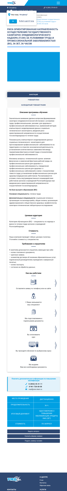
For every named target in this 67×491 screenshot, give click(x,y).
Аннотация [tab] (33, 94)
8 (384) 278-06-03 (51, 7)
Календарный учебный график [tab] (33, 105)
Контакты (43, 483)
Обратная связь (45, 485)
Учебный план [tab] (33, 100)
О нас (41, 480)
